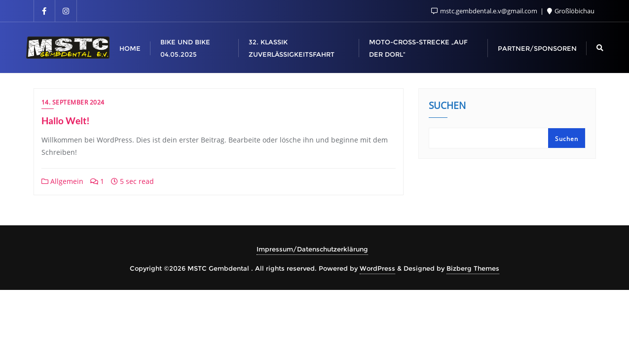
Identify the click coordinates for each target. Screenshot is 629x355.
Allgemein (62, 181)
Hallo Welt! (65, 120)
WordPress (377, 268)
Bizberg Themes (472, 268)
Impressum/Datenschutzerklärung (312, 249)
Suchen (447, 106)
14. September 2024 (73, 102)
